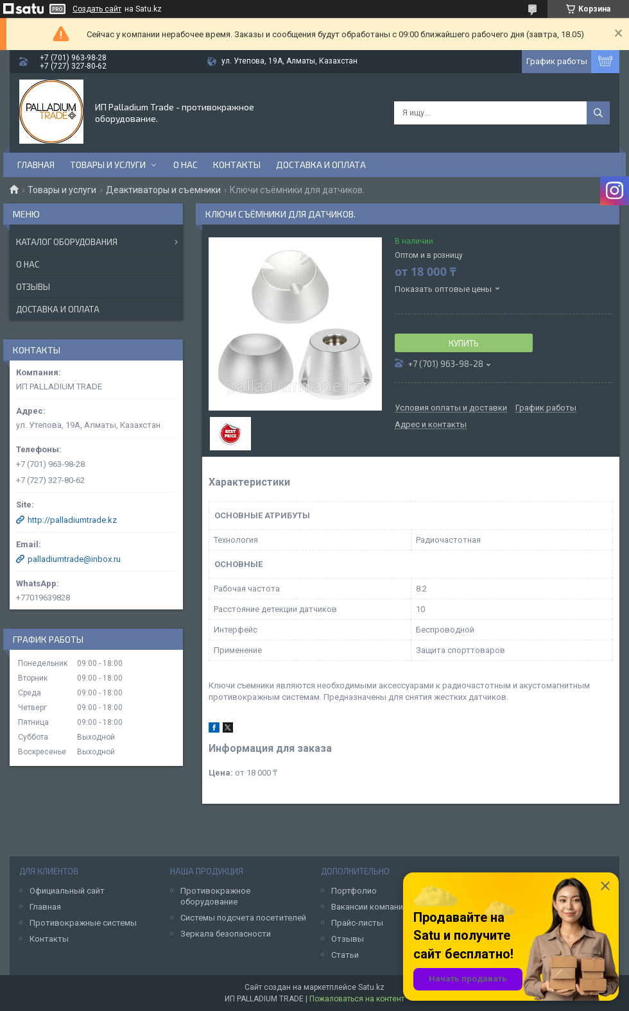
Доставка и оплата (321, 164)
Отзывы (33, 287)
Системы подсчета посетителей (243, 917)
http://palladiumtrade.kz (72, 520)
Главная (36, 164)
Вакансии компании (369, 907)
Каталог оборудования (66, 242)
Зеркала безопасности (225, 934)
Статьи (345, 955)
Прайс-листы (357, 923)
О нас (185, 164)
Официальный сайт (67, 891)
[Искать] (598, 112)
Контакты (237, 164)
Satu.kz (371, 987)
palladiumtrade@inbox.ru (74, 559)
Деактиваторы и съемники (163, 190)
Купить (464, 343)
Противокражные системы (83, 923)
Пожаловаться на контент (356, 998)
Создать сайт (97, 8)
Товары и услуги (108, 164)
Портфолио (354, 891)
